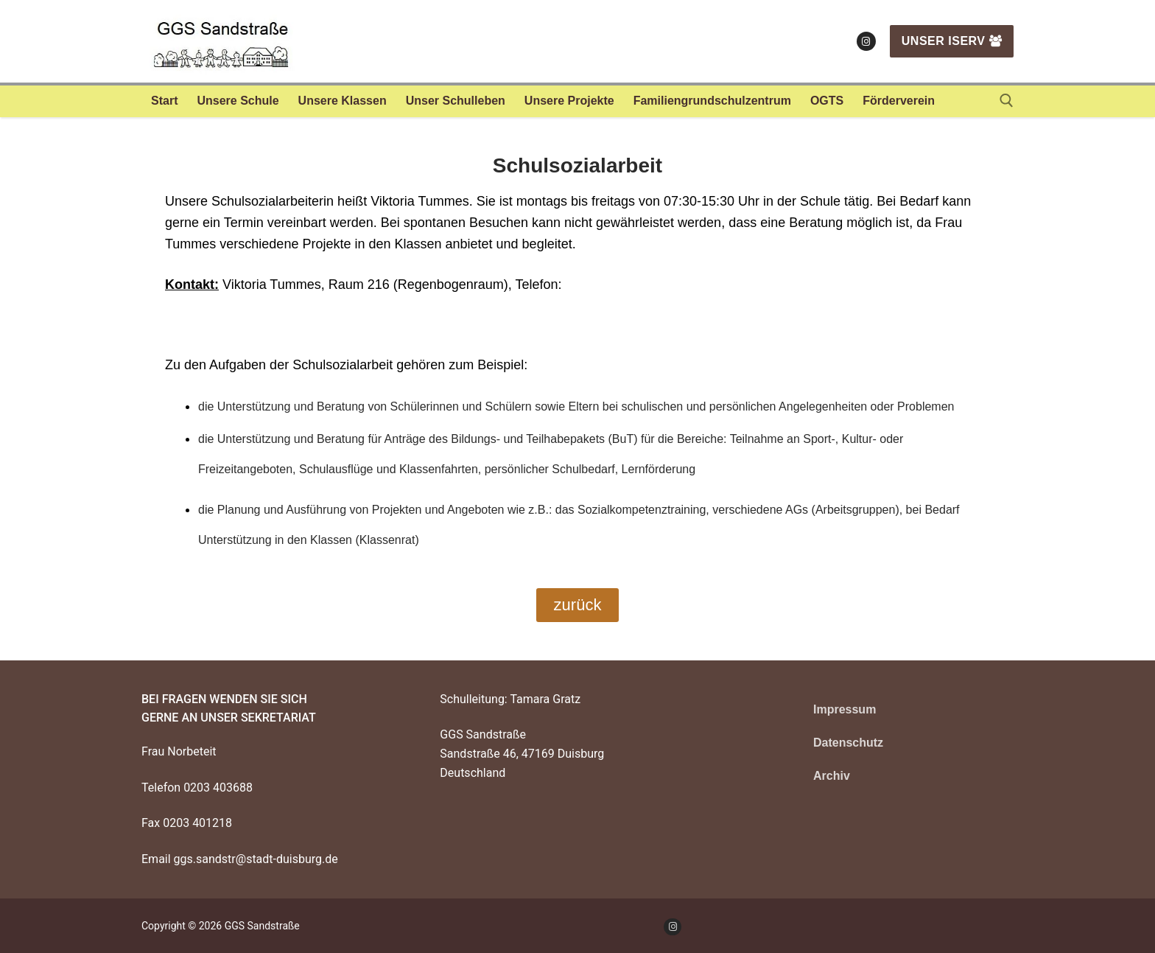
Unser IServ (952, 41)
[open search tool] (1007, 101)
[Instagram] (866, 41)
